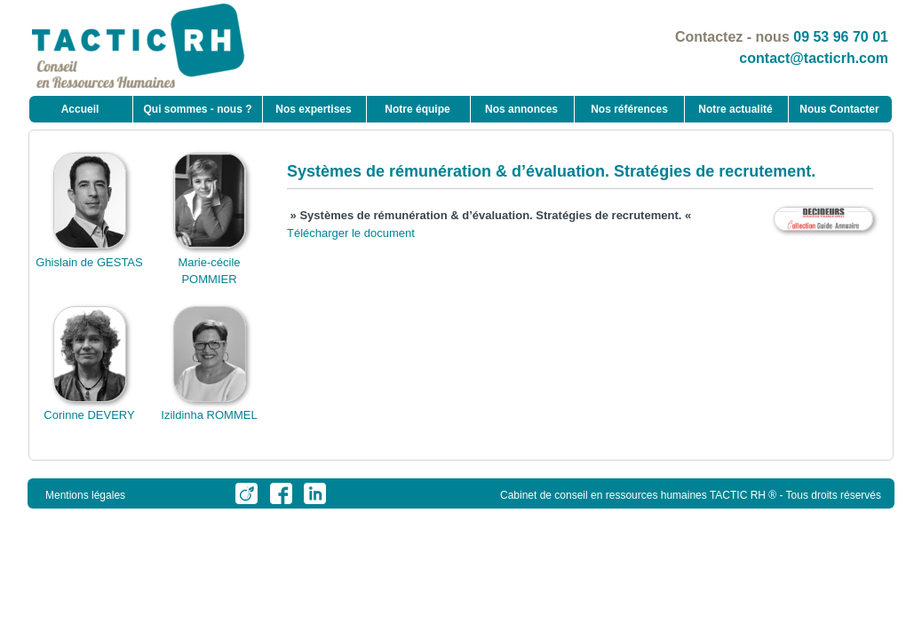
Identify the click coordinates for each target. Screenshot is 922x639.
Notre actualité (735, 109)
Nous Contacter (838, 109)
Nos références (629, 109)
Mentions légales (85, 495)
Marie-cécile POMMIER (209, 262)
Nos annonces (521, 109)
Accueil (80, 109)
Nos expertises (313, 109)
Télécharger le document (351, 233)
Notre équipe (417, 109)
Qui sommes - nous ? (197, 109)
